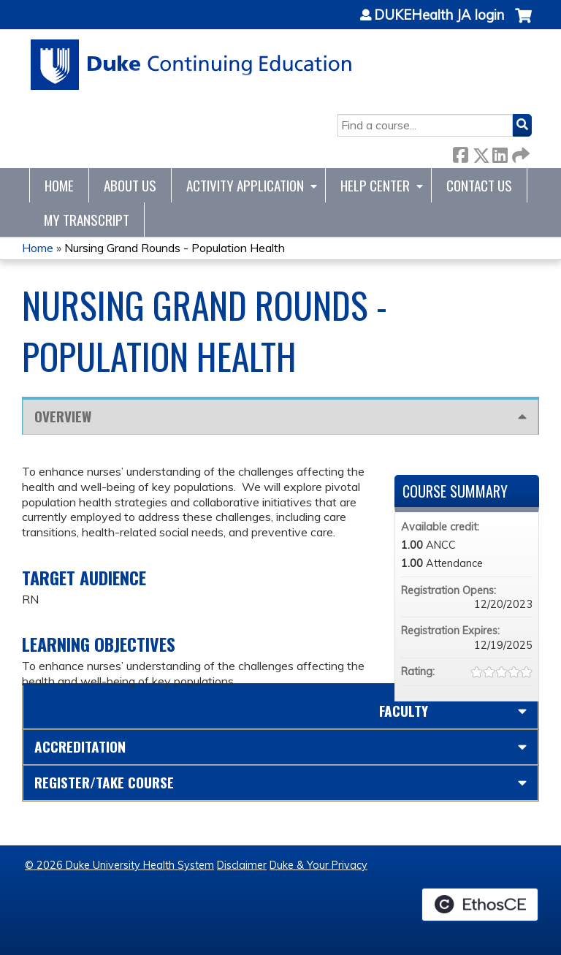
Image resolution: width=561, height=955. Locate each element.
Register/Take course (104, 782)
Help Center (375, 185)
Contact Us (479, 185)
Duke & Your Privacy (318, 865)
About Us (130, 185)
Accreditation (80, 746)
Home (59, 185)
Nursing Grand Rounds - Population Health (174, 247)
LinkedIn (499, 152)
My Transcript (86, 219)
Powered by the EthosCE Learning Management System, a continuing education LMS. (480, 904)
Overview (62, 416)
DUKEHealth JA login (439, 15)
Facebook (460, 152)
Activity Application (245, 185)
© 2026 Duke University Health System (119, 865)
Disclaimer (242, 865)
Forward (519, 152)
